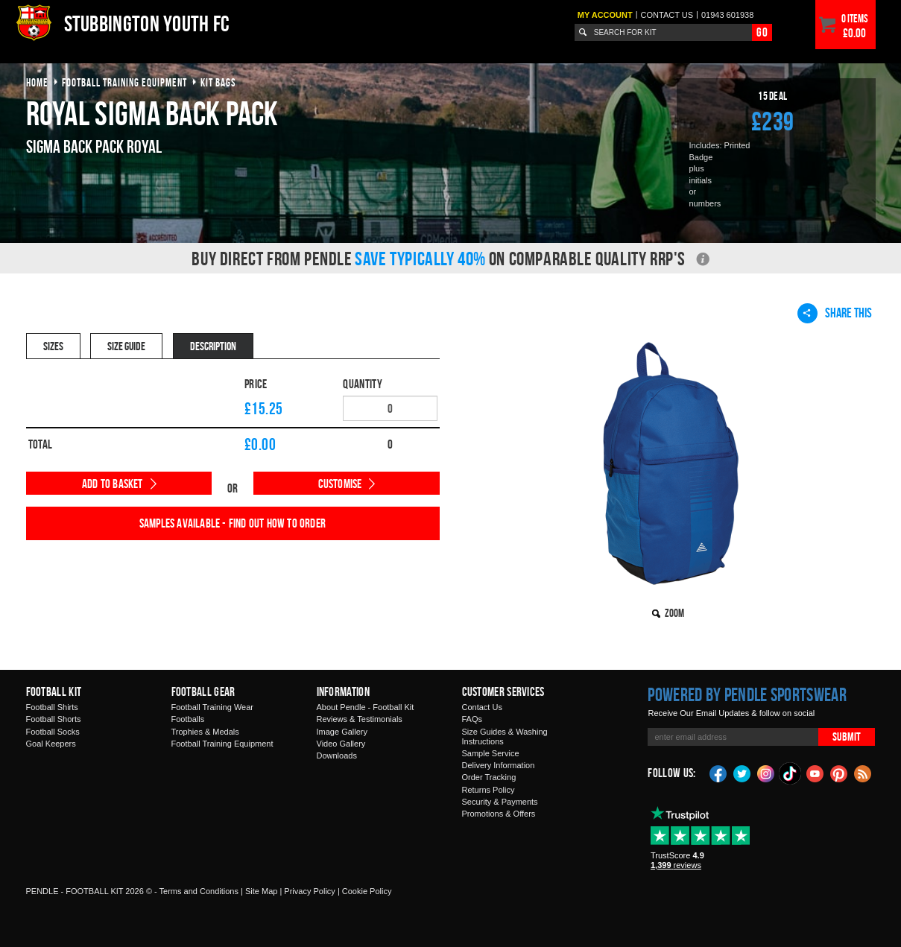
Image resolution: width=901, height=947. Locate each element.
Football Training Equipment (222, 743)
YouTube (815, 772)
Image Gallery (342, 731)
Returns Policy (488, 789)
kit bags (218, 82)
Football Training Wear (212, 707)
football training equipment (124, 82)
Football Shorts (53, 719)
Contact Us (482, 707)
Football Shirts (52, 707)
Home (37, 82)
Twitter (742, 772)
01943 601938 (727, 14)
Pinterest (839, 772)
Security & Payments (500, 801)
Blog (863, 772)
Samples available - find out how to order (232, 523)
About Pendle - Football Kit (365, 707)
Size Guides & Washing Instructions (505, 736)
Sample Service (490, 753)
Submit (846, 736)
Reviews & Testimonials (359, 719)
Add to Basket (112, 483)
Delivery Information (498, 765)
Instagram (766, 772)
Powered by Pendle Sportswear (747, 694)
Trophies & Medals (205, 731)
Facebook (718, 772)
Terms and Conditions (198, 891)
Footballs (188, 719)
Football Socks (53, 731)
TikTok (791, 773)
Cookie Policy (367, 891)
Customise (340, 483)
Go (761, 32)
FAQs (472, 719)
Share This (834, 313)
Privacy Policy (309, 891)
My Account (605, 14)
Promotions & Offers (499, 813)
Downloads (337, 755)
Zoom (674, 612)
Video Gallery (341, 743)
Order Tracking (489, 777)
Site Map (261, 891)
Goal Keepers (51, 743)
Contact (667, 14)
